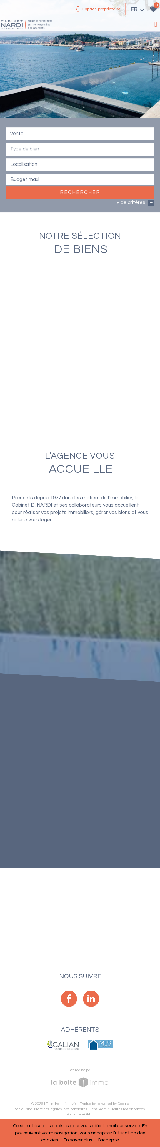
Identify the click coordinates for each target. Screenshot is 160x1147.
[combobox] (80, 134)
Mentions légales (48, 1109)
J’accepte (108, 1140)
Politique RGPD (79, 1114)
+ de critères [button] (135, 203)
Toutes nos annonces (128, 1109)
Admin (104, 1109)
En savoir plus (78, 1140)
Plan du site (23, 1109)
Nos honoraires (75, 1109)
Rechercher (80, 193)
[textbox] (80, 149)
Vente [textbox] (17, 134)
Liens (93, 1109)
